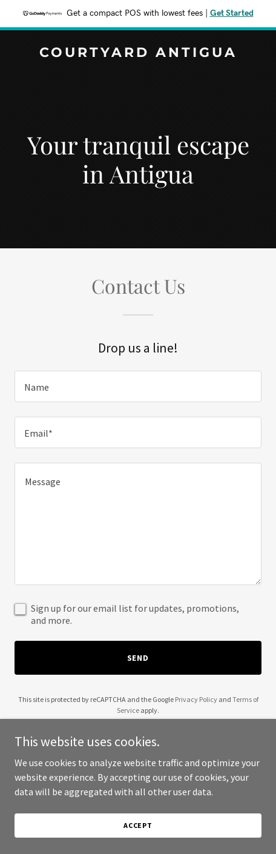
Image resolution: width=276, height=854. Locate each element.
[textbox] (138, 386)
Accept (138, 825)
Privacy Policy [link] (196, 699)
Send (138, 657)
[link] (138, 53)
